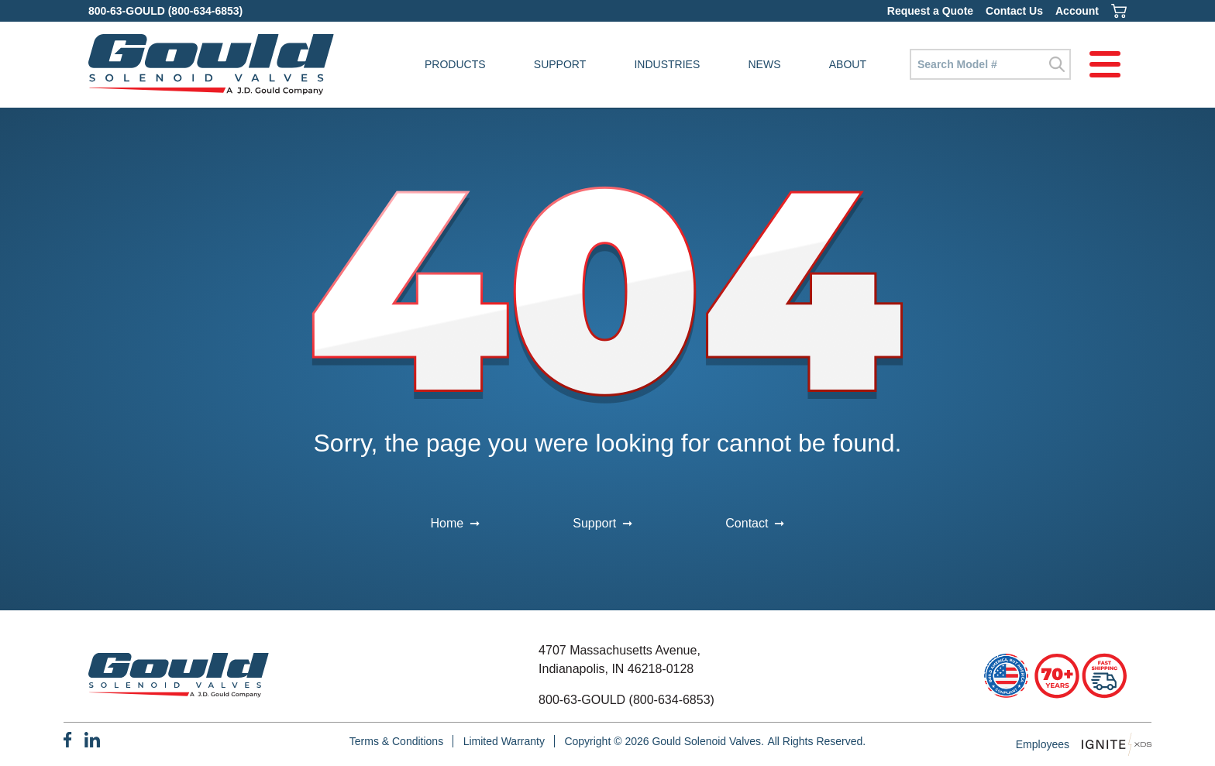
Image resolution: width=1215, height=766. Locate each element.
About (847, 64)
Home (447, 523)
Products (455, 64)
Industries (667, 64)
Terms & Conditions (396, 741)
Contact (746, 523)
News (765, 64)
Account (1077, 11)
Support (560, 64)
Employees (1042, 744)
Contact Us (1014, 11)
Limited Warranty (504, 741)
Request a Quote (930, 11)
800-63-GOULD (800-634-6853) (165, 11)
